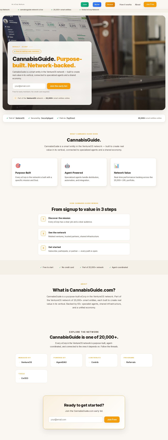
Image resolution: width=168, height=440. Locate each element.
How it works (126, 4)
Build (97, 4)
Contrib (95, 362)
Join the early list (58, 86)
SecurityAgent (47, 118)
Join (85, 4)
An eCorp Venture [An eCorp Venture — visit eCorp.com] (18, 4)
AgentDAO (61, 362)
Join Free (150, 4)
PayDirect (71, 118)
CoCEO (24, 378)
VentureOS (19, 118)
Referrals (130, 362)
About (137, 4)
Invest (110, 4)
